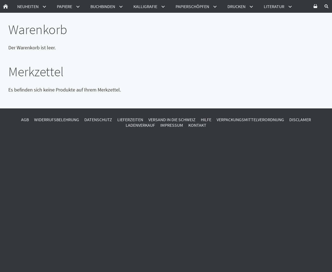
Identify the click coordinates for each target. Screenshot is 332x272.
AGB (25, 119)
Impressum (171, 125)
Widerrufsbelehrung (56, 119)
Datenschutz (98, 119)
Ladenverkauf (140, 125)
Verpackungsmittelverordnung (250, 119)
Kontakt (197, 125)
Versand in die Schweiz (172, 119)
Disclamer (300, 119)
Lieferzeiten (130, 119)
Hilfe (206, 119)
